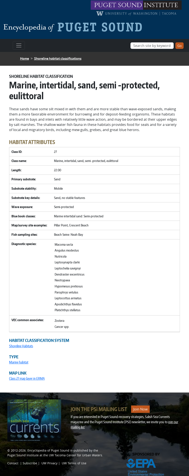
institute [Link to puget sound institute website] (161, 5)
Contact (12, 463)
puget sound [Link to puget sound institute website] (118, 5)
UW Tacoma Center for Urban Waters (75, 455)
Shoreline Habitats (21, 346)
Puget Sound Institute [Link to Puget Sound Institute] (23, 455)
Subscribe (30, 463)
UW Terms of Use (74, 463)
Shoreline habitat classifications (57, 58)
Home (24, 58)
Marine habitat (18, 362)
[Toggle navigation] (19, 45)
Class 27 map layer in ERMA (27, 378)
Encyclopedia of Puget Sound (48, 450)
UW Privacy (49, 463)
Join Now (140, 409)
